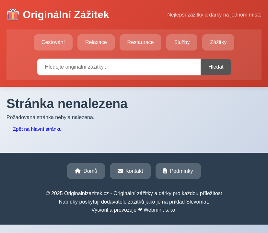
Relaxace (96, 42)
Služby (182, 42)
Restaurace (140, 42)
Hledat (215, 67)
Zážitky (218, 42)
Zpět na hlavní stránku (37, 129)
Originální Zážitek (57, 14)
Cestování (53, 42)
